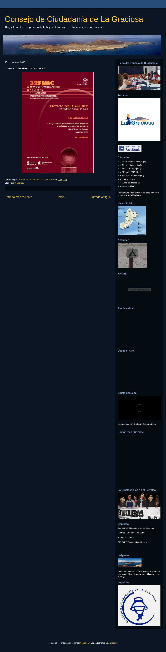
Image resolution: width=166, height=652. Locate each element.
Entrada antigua (100, 197)
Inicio (61, 197)
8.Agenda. (19, 183)
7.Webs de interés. (128, 183)
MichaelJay (84, 643)
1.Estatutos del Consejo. (131, 162)
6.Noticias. (125, 179)
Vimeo (153, 424)
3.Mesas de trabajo (129, 168)
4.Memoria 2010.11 (129, 172)
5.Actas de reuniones (130, 175)
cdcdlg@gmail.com (138, 542)
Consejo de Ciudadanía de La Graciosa (74, 19)
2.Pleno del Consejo (129, 165)
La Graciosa (123, 424)
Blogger (113, 643)
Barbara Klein (140, 424)
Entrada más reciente (18, 197)
